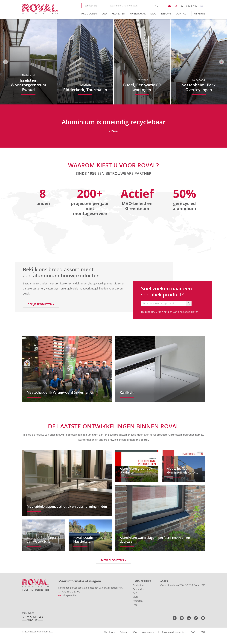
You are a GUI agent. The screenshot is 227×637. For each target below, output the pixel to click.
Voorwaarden (149, 632)
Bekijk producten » (41, 304)
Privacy (123, 632)
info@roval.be (69, 595)
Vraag (159, 312)
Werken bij (91, 5)
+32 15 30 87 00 (71, 591)
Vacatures (109, 632)
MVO (135, 596)
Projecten (138, 600)
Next (221, 61)
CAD (135, 593)
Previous (5, 61)
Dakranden (138, 589)
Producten (138, 585)
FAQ (135, 604)
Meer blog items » (113, 560)
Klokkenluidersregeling (173, 632)
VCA (135, 632)
